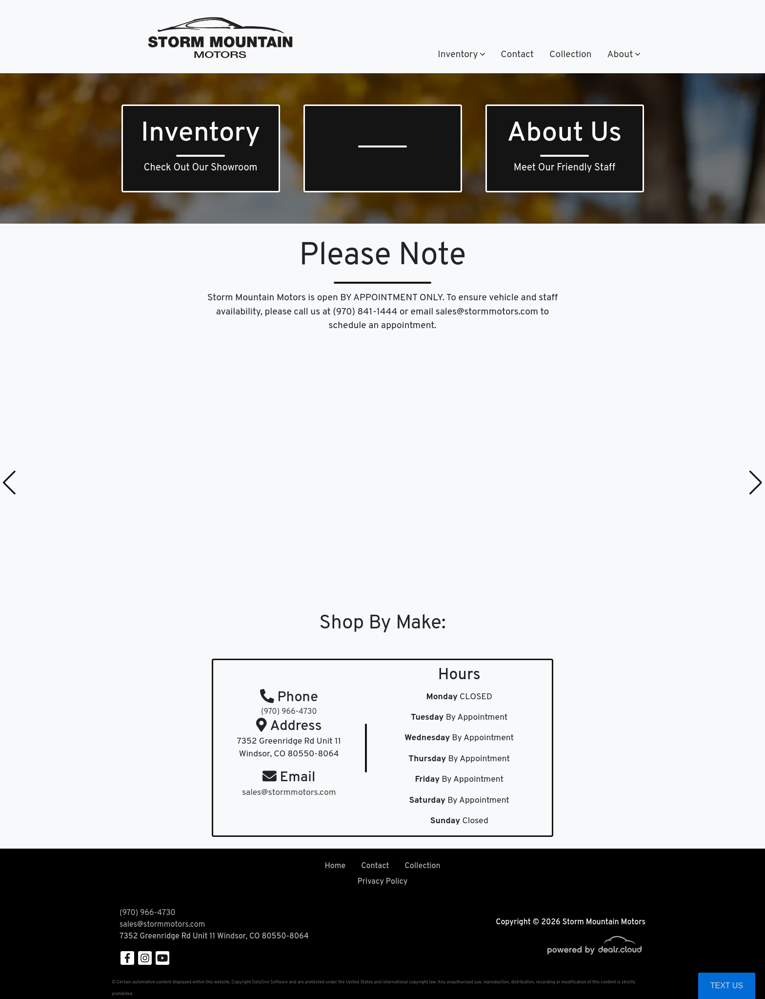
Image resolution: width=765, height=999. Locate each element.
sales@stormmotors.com (162, 925)
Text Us (726, 985)
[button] (461, 54)
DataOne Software (270, 982)
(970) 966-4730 (376, 18)
